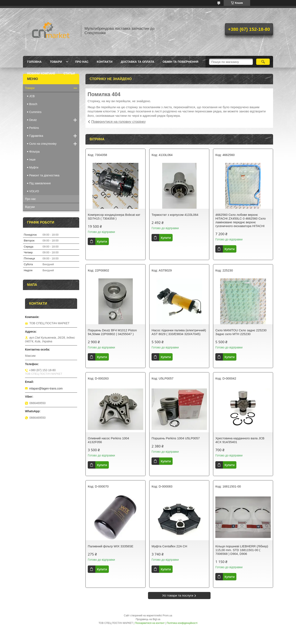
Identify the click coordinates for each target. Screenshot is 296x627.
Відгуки (30, 207)
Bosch (33, 104)
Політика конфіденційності (182, 623)
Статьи (69, 73)
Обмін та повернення (180, 61)
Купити (102, 241)
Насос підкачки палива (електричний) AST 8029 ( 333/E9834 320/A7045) (179, 332)
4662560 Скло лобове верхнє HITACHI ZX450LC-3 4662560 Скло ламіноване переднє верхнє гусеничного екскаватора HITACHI (240, 220)
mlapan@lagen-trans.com (46, 388)
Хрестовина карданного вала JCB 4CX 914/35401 (239, 440)
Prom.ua (167, 615)
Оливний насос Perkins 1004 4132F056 (108, 440)
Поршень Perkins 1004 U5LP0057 (176, 438)
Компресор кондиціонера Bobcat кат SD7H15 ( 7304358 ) (114, 216)
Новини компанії (41, 73)
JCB (32, 96)
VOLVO (34, 191)
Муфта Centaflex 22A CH (169, 546)
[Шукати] (263, 62)
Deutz (33, 120)
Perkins (34, 127)
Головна (34, 61)
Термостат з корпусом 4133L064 (175, 214)
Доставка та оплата (137, 61)
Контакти (104, 61)
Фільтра (34, 151)
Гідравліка (36, 135)
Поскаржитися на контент (149, 623)
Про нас (81, 61)
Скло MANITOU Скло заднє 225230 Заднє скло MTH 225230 (240, 332)
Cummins (35, 112)
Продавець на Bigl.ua (148, 619)
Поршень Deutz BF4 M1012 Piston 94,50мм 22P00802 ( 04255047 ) (112, 332)
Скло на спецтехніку (42, 143)
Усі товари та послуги (177, 595)
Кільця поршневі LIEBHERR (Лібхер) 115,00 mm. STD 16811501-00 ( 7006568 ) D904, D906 (241, 549)
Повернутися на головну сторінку (118, 122)
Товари (56, 61)
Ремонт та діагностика (44, 175)
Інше (32, 159)
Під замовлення (40, 183)
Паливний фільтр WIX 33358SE (110, 546)
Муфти (33, 167)
